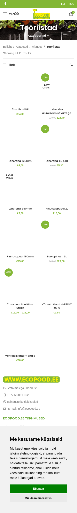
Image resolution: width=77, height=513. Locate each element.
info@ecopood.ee (28, 408)
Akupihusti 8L (20, 109)
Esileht (7, 46)
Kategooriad (37, 35)
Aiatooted (22, 46)
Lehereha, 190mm (20, 161)
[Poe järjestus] (71, 65)
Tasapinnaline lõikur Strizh (20, 306)
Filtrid (12, 64)
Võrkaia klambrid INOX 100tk (57, 306)
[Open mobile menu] (11, 14)
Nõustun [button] (38, 488)
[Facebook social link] (5, 4)
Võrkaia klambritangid (20, 355)
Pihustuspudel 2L (57, 208)
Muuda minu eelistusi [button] (38, 498)
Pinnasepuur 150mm (20, 256)
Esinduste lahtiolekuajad (22, 401)
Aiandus (37, 46)
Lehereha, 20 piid (57, 161)
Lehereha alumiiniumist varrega (56, 111)
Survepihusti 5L (57, 256)
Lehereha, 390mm (20, 208)
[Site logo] (41, 13)
